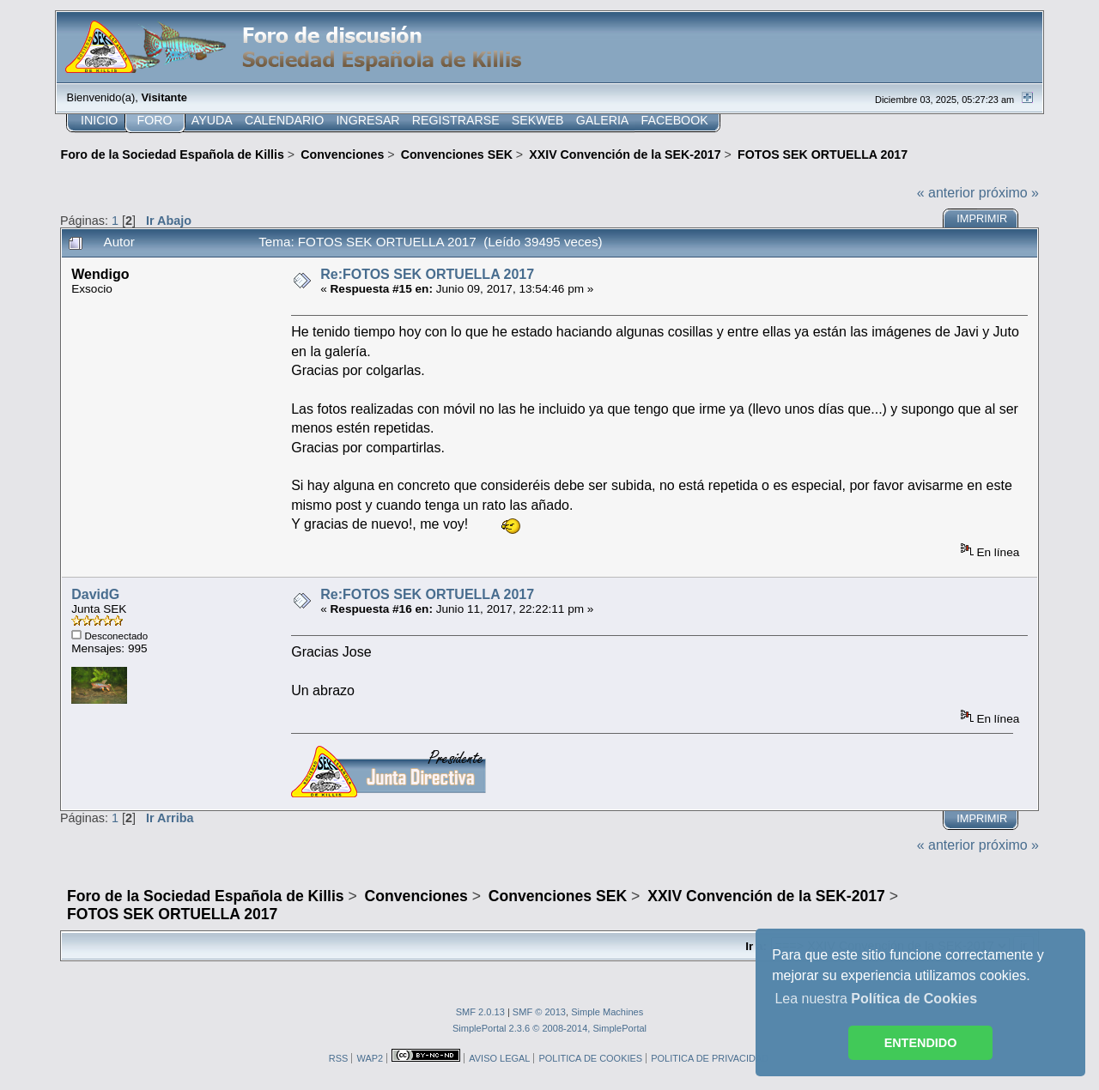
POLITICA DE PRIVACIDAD (709, 1058)
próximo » (1009, 192)
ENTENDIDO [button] (920, 1043)
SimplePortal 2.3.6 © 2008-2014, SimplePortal (549, 1028)
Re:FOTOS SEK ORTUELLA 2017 (427, 274)
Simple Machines (607, 1012)
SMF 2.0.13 (480, 1012)
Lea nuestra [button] (875, 998)
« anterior (946, 192)
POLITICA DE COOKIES (590, 1058)
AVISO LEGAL (499, 1058)
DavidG (95, 594)
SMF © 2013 (539, 1012)
